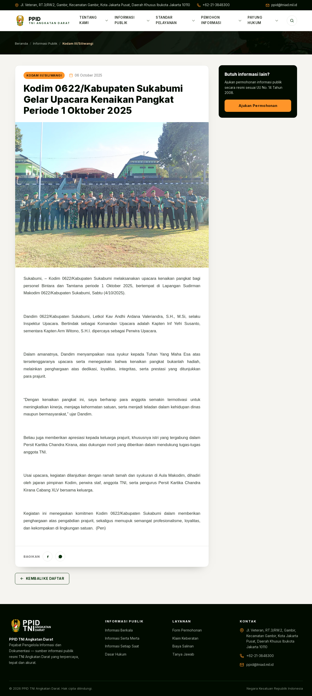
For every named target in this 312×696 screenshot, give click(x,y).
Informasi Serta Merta (122, 638)
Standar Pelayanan (175, 20)
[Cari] (292, 20)
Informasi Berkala (119, 630)
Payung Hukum (263, 20)
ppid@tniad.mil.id (284, 5)
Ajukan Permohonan (258, 105)
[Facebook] (47, 556)
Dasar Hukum (115, 654)
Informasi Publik (132, 20)
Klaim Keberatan (185, 638)
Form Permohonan (187, 630)
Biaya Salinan (183, 646)
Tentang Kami (94, 20)
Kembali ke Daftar (42, 578)
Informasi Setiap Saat (122, 646)
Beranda (21, 43)
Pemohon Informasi (221, 20)
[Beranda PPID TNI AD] (42, 20)
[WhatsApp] (60, 556)
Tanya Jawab (183, 654)
